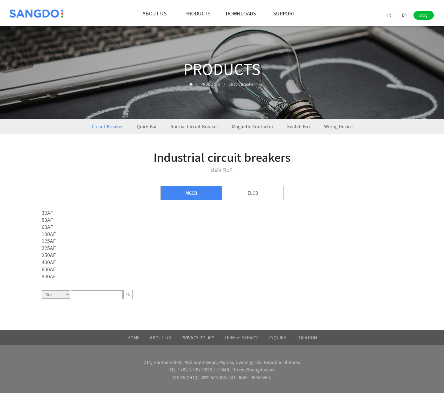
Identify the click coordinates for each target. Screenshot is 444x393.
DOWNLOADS (241, 13)
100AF (49, 234)
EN (405, 15)
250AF (49, 255)
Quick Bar (147, 126)
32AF (47, 212)
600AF (49, 269)
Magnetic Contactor (252, 126)
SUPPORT (284, 13)
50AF (47, 219)
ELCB (253, 193)
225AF (49, 248)
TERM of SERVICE (241, 337)
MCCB (191, 193)
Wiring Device (338, 126)
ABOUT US (154, 13)
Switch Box (298, 126)
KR (388, 15)
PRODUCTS (197, 13)
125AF (49, 240)
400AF (49, 262)
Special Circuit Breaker (194, 126)
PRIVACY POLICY (197, 337)
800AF (49, 276)
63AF (47, 227)
